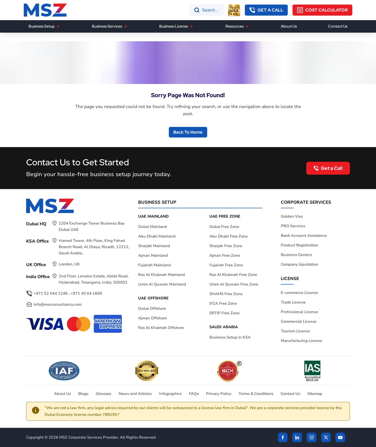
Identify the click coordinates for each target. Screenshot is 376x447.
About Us (289, 26)
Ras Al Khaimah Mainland (161, 274)
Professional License (299, 312)
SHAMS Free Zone (225, 294)
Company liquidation (299, 264)
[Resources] (247, 26)
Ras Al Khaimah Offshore (161, 327)
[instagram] (311, 437)
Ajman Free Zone (224, 255)
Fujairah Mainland (154, 265)
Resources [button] (234, 26)
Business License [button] (173, 26)
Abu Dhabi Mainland (157, 236)
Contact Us (337, 26)
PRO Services (293, 226)
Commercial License (299, 321)
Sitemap (314, 393)
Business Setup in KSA (230, 337)
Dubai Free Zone (224, 226)
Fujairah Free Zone (226, 265)
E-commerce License (299, 292)
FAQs (194, 393)
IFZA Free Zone (223, 303)
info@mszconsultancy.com (58, 304)
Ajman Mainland (153, 255)
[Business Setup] (58, 26)
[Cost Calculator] (322, 10)
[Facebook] (283, 437)
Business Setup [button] (42, 26)
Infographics (170, 393)
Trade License (293, 302)
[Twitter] (326, 437)
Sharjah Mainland (154, 246)
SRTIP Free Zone (224, 313)
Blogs (83, 393)
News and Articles (135, 393)
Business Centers (296, 254)
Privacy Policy (218, 393)
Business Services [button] (107, 26)
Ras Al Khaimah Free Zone (233, 274)
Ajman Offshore (152, 318)
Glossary (104, 393)
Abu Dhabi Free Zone (228, 236)
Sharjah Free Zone (225, 246)
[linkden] (297, 437)
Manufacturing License (301, 340)
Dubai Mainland (152, 226)
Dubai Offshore (152, 308)
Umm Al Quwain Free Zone (233, 284)
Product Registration (299, 245)
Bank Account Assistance (304, 235)
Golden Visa (292, 216)
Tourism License (295, 331)
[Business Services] (125, 26)
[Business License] (191, 26)
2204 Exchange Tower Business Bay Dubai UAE (92, 226)
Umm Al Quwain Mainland (162, 284)
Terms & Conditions (256, 393)
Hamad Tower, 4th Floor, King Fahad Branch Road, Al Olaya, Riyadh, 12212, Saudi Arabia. (94, 247)
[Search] (206, 10)
